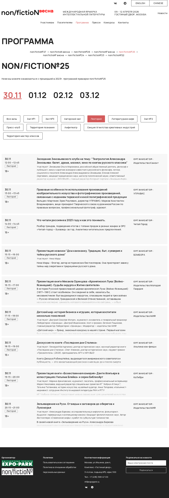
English (140, 3)
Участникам (47, 22)
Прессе (96, 22)
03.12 (89, 95)
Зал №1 (31, 118)
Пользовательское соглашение (58, 462)
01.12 (37, 95)
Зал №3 (49, 118)
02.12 (63, 95)
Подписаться (146, 470)
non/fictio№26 (82, 51)
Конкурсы (109, 22)
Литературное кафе (123, 118)
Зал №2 (148, 118)
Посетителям (65, 22)
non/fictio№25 (127, 51)
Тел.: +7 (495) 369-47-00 (96, 477)
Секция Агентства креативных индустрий (111, 127)
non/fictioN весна (60, 51)
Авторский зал (72, 118)
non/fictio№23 (96, 55)
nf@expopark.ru (91, 481)
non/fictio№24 (76, 55)
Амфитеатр (71, 127)
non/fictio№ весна (104, 51)
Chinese (158, 3)
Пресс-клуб (13, 127)
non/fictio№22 (116, 55)
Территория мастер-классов (23, 135)
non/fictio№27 (38, 51)
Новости (162, 13)
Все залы (12, 118)
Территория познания (42, 127)
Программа (82, 22)
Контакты (123, 22)
